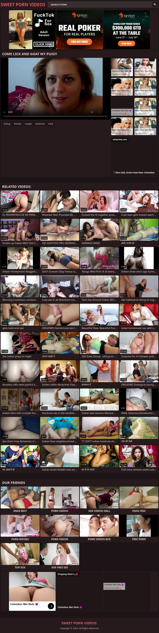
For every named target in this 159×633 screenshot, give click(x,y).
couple (28, 123)
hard (50, 123)
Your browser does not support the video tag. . (56, 89)
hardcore (40, 123)
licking (7, 123)
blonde (17, 123)
